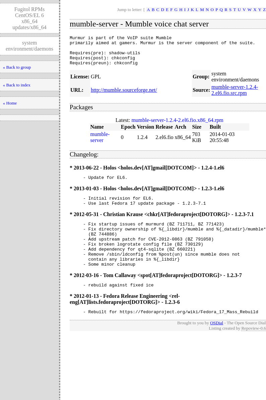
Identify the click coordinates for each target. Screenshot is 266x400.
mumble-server (100, 143)
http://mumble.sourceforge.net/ (124, 96)
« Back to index (16, 84)
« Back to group (17, 67)
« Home (10, 103)
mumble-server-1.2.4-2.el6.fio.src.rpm (234, 96)
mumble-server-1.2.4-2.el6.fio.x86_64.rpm (177, 126)
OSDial (216, 342)
